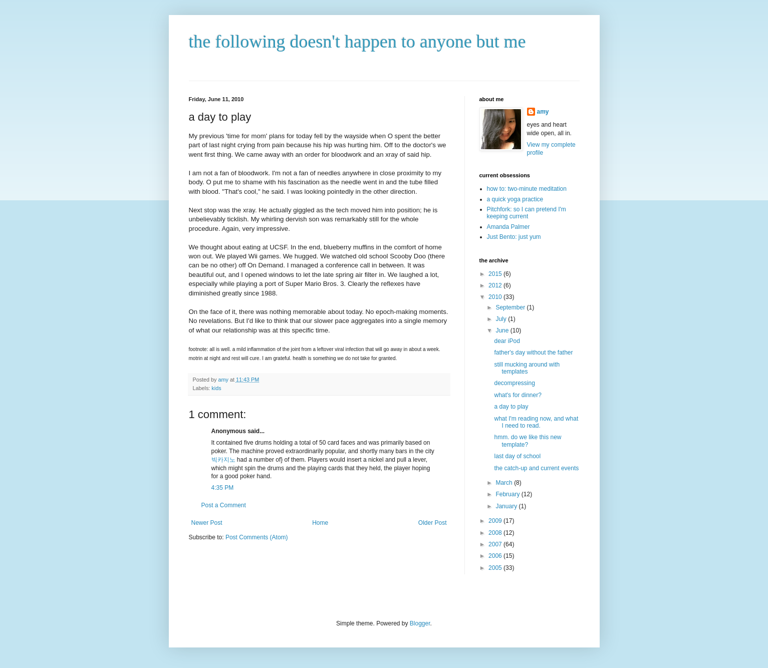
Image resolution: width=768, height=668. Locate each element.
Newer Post (206, 522)
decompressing (514, 383)
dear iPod (507, 341)
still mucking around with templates (527, 368)
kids (216, 388)
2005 (495, 567)
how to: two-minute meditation (527, 188)
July (501, 318)
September (511, 307)
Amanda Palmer (508, 226)
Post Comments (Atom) (256, 537)
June (502, 330)
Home (320, 522)
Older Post (432, 522)
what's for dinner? (517, 395)
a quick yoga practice (515, 199)
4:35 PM (222, 487)
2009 (495, 520)
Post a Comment (223, 505)
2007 (495, 544)
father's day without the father (533, 352)
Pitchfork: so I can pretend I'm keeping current (526, 213)
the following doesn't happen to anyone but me (357, 42)
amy (543, 111)
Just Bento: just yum (514, 236)
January (507, 506)
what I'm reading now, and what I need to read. (536, 422)
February (508, 494)
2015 (495, 273)
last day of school (517, 456)
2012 (495, 285)
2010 (495, 296)
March (504, 482)
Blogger (420, 623)
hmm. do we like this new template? (527, 441)
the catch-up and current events (536, 468)
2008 (495, 532)
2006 (495, 555)
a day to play (511, 406)
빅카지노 (223, 459)
